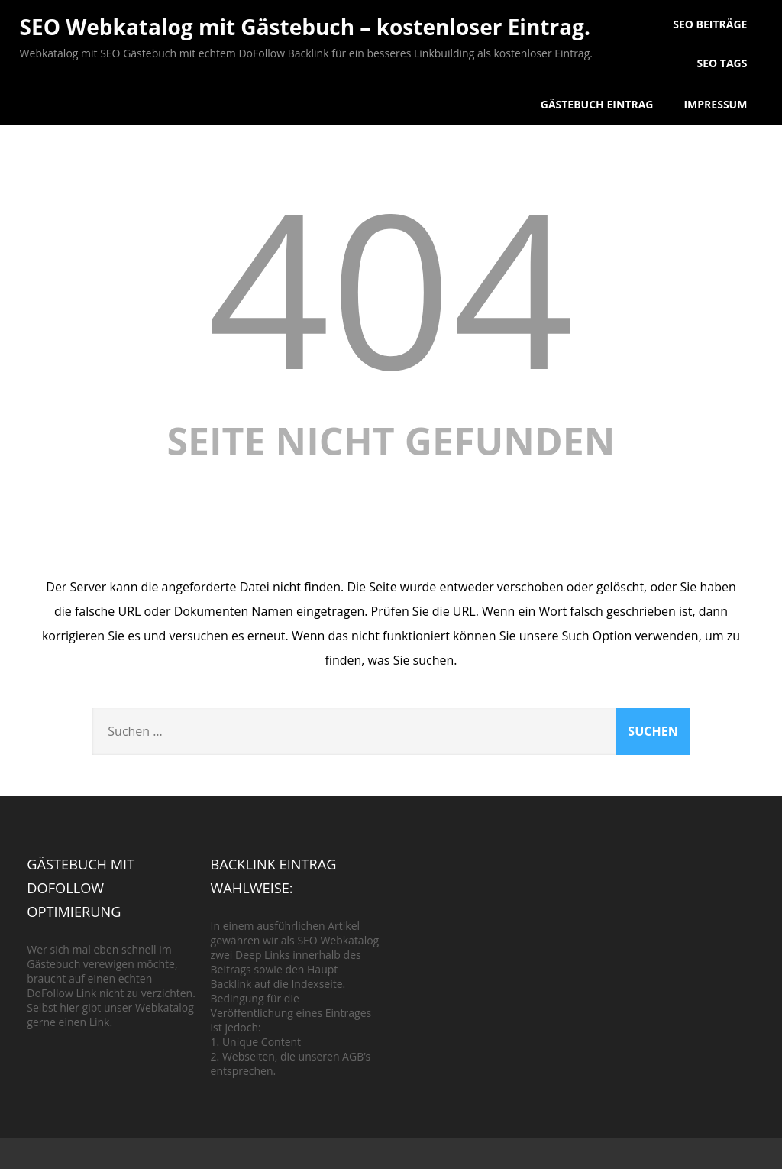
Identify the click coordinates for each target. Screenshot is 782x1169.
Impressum (715, 104)
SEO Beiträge (710, 24)
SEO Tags (721, 63)
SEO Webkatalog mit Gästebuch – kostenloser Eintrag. (305, 26)
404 (391, 286)
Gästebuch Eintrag (597, 104)
